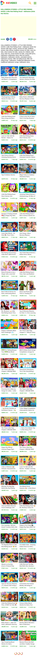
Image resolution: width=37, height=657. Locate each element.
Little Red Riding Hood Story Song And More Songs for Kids (8, 118)
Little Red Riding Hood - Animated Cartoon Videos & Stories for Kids (27, 157)
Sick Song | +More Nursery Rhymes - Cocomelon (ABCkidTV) (27, 235)
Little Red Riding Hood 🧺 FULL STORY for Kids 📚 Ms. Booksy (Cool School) (9, 604)
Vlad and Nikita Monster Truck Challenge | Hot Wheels (8, 507)
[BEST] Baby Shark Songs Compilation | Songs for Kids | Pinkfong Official (28, 351)
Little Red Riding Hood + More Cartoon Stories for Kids (27, 215)
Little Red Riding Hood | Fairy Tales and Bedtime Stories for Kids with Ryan (28, 273)
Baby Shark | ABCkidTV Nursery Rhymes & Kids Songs (27, 98)
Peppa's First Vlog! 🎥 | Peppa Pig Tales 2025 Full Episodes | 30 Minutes (27, 527)
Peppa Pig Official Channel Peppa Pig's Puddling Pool (7, 449)
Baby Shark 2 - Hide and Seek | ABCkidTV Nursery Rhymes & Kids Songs (9, 624)
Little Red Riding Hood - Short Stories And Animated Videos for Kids (9, 196)
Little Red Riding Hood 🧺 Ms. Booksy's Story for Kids (27, 507)
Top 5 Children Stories (8, 175)
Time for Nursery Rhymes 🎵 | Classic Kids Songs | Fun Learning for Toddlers (9, 585)
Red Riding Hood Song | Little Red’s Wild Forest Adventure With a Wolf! (8, 254)
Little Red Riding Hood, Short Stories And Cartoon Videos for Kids (27, 137)
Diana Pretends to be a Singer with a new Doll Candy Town (8, 273)
